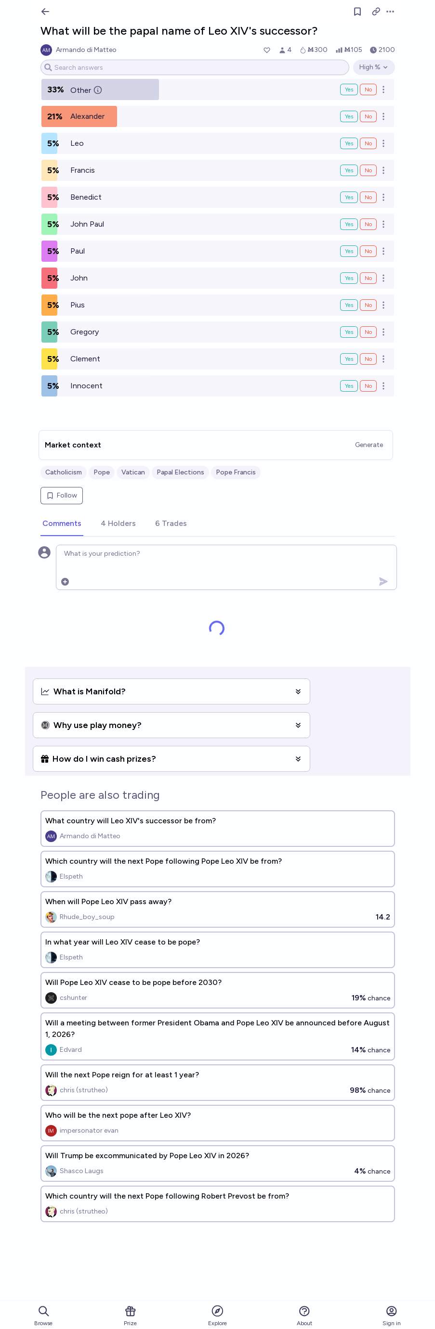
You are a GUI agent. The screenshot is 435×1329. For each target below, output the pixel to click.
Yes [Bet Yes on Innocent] (349, 386)
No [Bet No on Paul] (368, 251)
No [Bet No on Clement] (368, 359)
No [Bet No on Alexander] (368, 116)
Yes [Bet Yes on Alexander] (349, 116)
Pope (101, 472)
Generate (369, 445)
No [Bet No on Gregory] (368, 332)
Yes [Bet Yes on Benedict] (349, 197)
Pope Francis (236, 472)
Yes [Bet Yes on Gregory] (349, 332)
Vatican (133, 472)
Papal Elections (180, 472)
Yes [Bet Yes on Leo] (349, 143)
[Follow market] (357, 11)
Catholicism (63, 472)
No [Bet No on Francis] (368, 170)
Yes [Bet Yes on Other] (349, 89)
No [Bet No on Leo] (368, 143)
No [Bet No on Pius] (368, 305)
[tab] (61, 524)
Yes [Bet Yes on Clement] (349, 359)
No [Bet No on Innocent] (368, 386)
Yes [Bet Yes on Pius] (349, 305)
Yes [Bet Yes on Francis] (349, 170)
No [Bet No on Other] (368, 89)
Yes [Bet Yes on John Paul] (349, 224)
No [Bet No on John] (368, 278)
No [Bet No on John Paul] (368, 224)
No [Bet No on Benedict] (368, 197)
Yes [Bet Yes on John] (349, 278)
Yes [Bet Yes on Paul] (349, 251)
